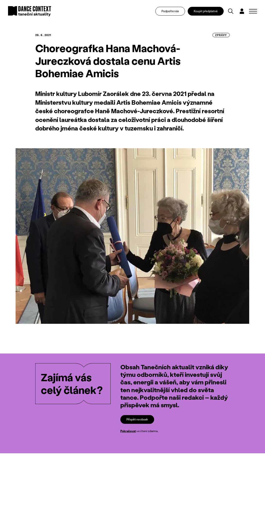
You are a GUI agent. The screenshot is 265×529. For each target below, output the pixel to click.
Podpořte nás (170, 11)
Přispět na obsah (137, 419)
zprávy (221, 35)
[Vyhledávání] (230, 11)
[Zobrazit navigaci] (253, 11)
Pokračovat (128, 431)
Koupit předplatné (206, 11)
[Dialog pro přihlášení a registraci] (242, 11)
